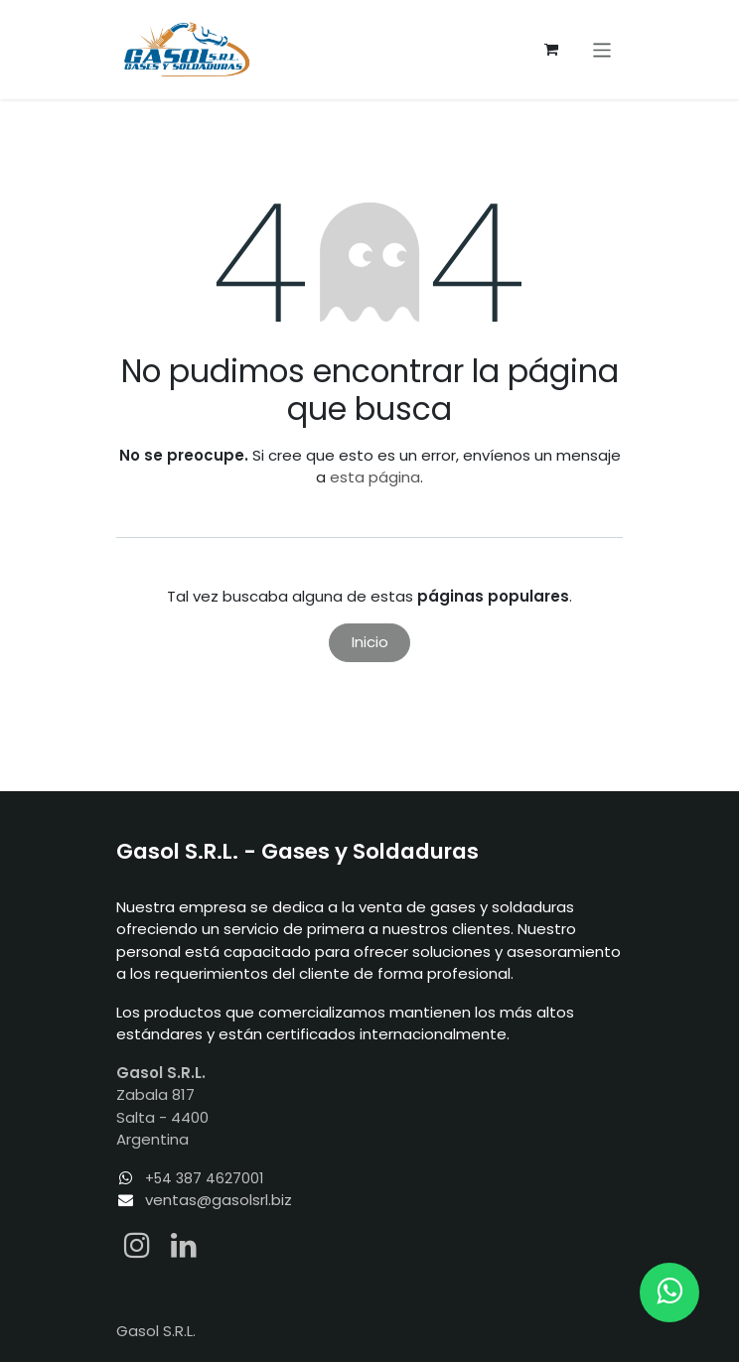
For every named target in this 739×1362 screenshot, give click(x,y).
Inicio (370, 641)
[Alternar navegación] (602, 49)
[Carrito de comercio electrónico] (551, 49)
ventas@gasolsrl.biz (218, 1199)
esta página (375, 477)
